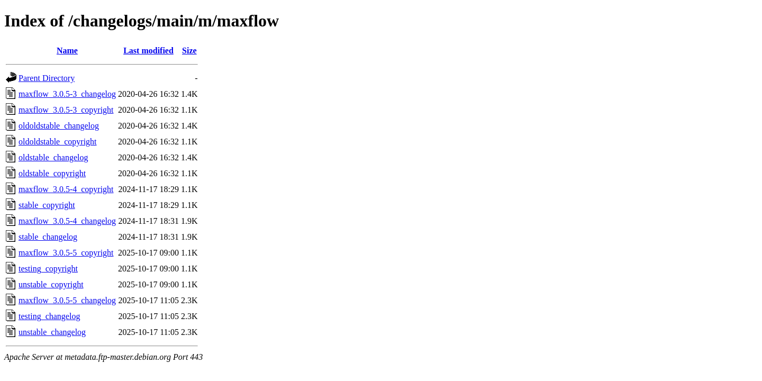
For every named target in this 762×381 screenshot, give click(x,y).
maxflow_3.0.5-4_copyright (66, 189)
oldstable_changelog (53, 157)
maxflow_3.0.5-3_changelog (67, 93)
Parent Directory (47, 78)
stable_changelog (48, 236)
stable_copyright (47, 205)
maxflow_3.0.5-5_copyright (66, 252)
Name (67, 50)
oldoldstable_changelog (59, 125)
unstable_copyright (51, 284)
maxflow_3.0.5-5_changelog (67, 300)
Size (189, 50)
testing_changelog (49, 316)
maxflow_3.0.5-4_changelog (67, 220)
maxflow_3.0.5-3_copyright (66, 109)
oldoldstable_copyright (58, 141)
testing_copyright (48, 268)
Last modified (148, 50)
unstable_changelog (52, 332)
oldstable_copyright (52, 173)
